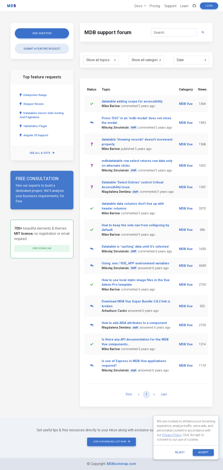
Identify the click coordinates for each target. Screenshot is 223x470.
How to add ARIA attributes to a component (134, 323)
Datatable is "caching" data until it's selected (135, 246)
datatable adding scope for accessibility (132, 101)
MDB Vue (186, 104)
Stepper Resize (32, 104)
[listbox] (101, 60)
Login (209, 5)
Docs (138, 6)
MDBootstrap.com (121, 464)
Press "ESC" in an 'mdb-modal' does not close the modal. (136, 120)
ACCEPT (203, 452)
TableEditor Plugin (33, 126)
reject (180, 452)
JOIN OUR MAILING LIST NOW (111, 441)
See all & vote (42, 152)
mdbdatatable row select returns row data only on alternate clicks (137, 163)
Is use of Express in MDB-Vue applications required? (134, 363)
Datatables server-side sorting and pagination (42, 115)
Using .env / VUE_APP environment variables (135, 263)
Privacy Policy (171, 435)
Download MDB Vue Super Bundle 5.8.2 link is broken (136, 304)
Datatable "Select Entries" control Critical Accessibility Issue (132, 185)
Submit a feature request (42, 48)
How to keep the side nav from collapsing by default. (135, 227)
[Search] (174, 32)
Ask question (42, 33)
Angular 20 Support (34, 135)
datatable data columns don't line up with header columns (133, 206)
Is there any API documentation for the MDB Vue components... (135, 342)
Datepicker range (33, 95)
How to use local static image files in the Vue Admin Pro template (136, 282)
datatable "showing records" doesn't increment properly (137, 142)
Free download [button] (41, 248)
